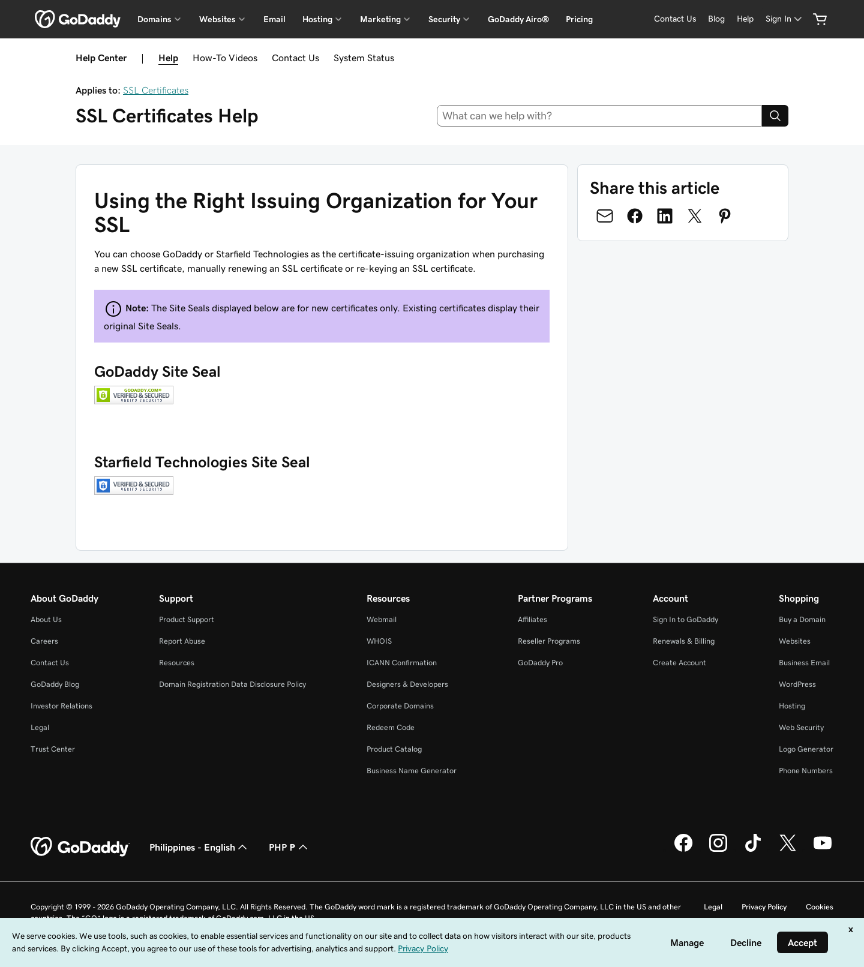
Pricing (579, 19)
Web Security (801, 727)
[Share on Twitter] (695, 216)
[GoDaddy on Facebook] (683, 850)
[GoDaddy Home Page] (80, 847)
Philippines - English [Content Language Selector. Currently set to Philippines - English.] (199, 847)
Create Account (679, 662)
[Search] (775, 116)
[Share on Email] (605, 216)
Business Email (804, 662)
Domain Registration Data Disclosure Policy (232, 684)
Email (274, 19)
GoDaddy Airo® (518, 19)
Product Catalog (394, 749)
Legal (40, 727)
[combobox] (599, 115)
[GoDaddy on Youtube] (822, 850)
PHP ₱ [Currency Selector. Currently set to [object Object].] (289, 847)
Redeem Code (391, 727)
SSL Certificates (155, 90)
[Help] (745, 19)
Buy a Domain (802, 619)
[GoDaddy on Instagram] (718, 850)
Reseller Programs (549, 641)
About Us (46, 619)
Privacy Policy (764, 907)
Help (168, 57)
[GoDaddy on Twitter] (788, 850)
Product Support (186, 619)
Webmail (382, 619)
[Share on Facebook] (635, 216)
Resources (176, 662)
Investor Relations (61, 706)
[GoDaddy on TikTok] (753, 850)
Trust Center (53, 749)
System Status (364, 57)
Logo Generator (806, 749)
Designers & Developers (407, 684)
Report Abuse (182, 641)
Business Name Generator (412, 770)
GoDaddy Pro (540, 662)
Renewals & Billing (684, 641)
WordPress (797, 684)
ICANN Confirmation (402, 662)
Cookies (819, 907)
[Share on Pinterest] (725, 216)
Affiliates (532, 619)
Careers (44, 641)
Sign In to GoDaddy (685, 619)
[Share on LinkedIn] (665, 216)
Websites (795, 641)
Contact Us (295, 57)
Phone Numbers (806, 770)
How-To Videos (225, 57)
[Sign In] (785, 19)
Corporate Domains (400, 706)
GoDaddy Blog (55, 684)
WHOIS (379, 641)
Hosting (792, 706)
